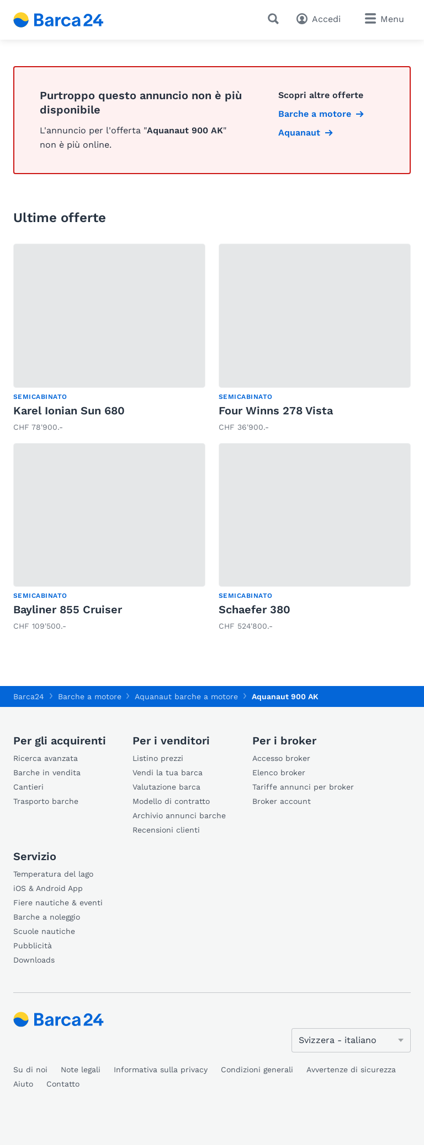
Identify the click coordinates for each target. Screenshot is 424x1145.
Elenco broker (278, 772)
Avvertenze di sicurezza (351, 1069)
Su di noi (30, 1069)
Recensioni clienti (166, 829)
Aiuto (23, 1083)
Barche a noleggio (46, 916)
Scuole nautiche (44, 931)
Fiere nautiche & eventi (58, 902)
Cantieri (28, 786)
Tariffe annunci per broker (303, 786)
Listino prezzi (157, 758)
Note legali (80, 1069)
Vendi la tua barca (167, 772)
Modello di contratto (171, 801)
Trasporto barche (45, 801)
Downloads (34, 959)
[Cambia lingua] (351, 1040)
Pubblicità (32, 945)
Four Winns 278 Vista (276, 410)
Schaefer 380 (254, 609)
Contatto (63, 1083)
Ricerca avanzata (45, 758)
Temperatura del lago (53, 873)
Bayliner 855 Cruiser (67, 609)
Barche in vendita (47, 772)
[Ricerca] (275, 19)
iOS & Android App (48, 888)
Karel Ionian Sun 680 (69, 410)
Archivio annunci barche (179, 815)
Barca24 (28, 696)
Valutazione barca (166, 786)
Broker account (281, 801)
